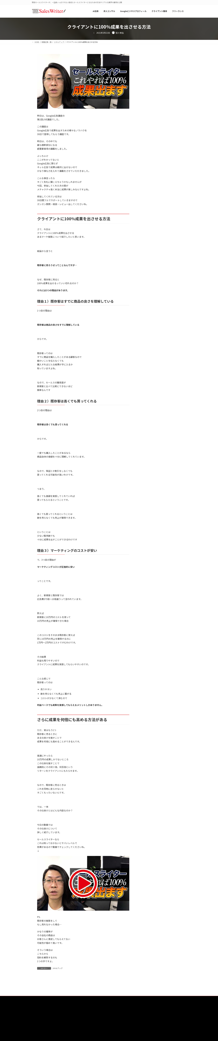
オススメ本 (150, 260)
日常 (147, 333)
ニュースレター (151, 277)
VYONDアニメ (151, 249)
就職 (147, 322)
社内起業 (149, 344)
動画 (147, 311)
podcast (149, 243)
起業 (147, 350)
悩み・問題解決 (152, 328)
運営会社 (90, 1014)
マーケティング (151, 294)
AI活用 (148, 232)
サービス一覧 (105, 1014)
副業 (147, 305)
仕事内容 (149, 299)
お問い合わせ (120, 1014)
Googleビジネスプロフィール (158, 237)
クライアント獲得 (152, 266)
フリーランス (151, 283)
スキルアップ (57, 968)
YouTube (149, 254)
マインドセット (152, 288)
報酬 (147, 316)
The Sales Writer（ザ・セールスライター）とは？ (63, 1014)
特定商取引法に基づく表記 (163, 1014)
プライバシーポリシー (139, 1014)
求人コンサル (151, 339)
